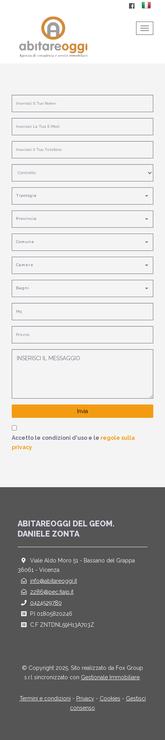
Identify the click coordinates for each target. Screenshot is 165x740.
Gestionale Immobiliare (110, 677)
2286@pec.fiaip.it (52, 592)
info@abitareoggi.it (53, 581)
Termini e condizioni (45, 698)
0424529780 (46, 603)
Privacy (85, 698)
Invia (82, 411)
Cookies (110, 698)
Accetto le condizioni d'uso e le (73, 442)
